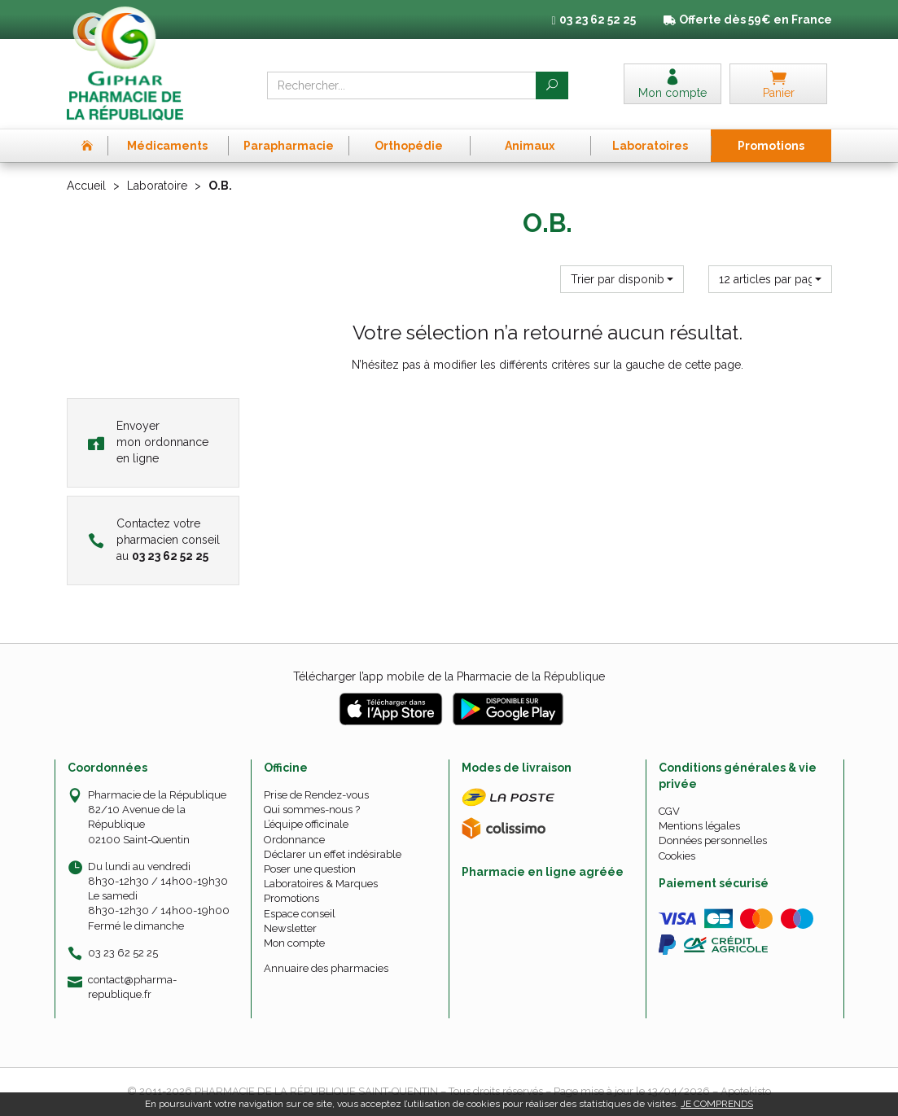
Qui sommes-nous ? (312, 809)
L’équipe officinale (306, 824)
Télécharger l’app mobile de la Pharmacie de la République (449, 676)
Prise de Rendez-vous (316, 795)
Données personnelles (713, 840)
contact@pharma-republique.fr (132, 986)
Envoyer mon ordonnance (148, 442)
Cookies (677, 856)
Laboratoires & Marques (321, 883)
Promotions (291, 898)
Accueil (86, 185)
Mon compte (294, 943)
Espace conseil (299, 914)
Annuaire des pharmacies (326, 968)
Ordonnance (294, 840)
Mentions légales (699, 826)
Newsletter (290, 928)
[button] (622, 279)
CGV (669, 811)
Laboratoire (157, 185)
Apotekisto (746, 1091)
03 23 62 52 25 (123, 953)
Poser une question (310, 869)
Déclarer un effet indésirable (332, 854)
